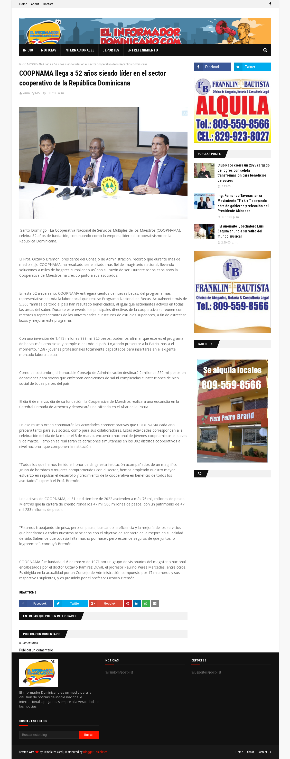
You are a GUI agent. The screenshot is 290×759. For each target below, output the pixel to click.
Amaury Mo (31, 93)
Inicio (22, 64)
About (35, 4)
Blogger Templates (95, 752)
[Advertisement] (226, 515)
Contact (48, 4)
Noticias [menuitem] (48, 50)
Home (23, 4)
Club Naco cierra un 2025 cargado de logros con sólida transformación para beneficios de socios (244, 172)
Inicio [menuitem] (28, 50)
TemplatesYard (53, 752)
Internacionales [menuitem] (79, 50)
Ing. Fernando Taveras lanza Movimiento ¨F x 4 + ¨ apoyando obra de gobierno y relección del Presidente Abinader (243, 203)
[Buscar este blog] (49, 735)
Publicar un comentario (36, 650)
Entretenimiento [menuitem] (142, 50)
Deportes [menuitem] (110, 50)
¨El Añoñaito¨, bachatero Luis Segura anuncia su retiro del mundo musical (241, 231)
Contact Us (264, 752)
